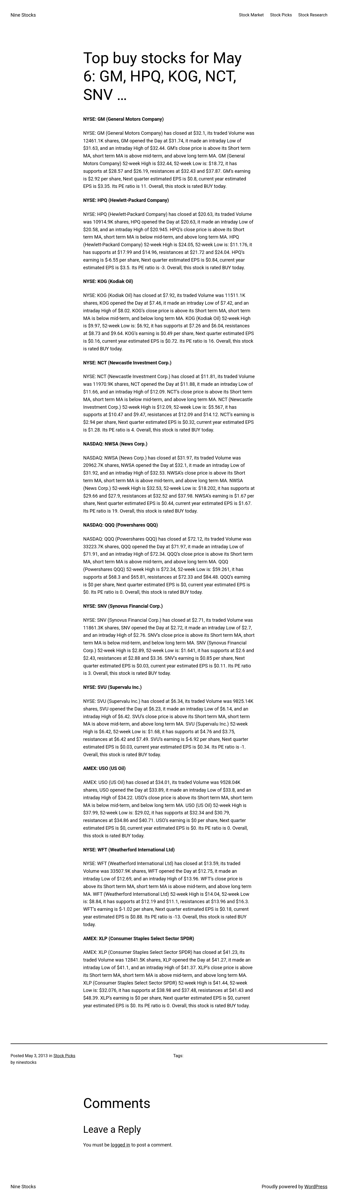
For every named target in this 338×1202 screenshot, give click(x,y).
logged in (120, 1145)
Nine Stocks (23, 15)
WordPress (315, 1186)
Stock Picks (64, 1055)
